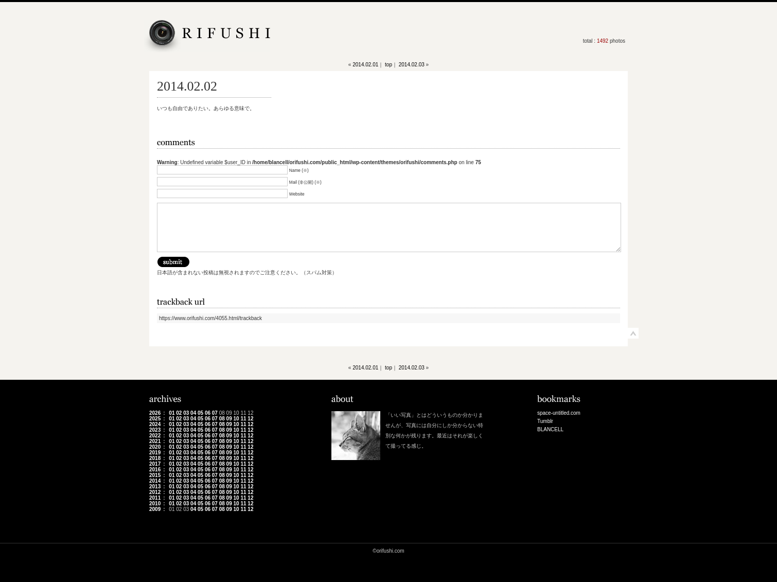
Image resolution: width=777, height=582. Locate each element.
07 (215, 413)
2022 (155, 435)
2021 (155, 441)
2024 (155, 424)
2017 (155, 464)
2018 (155, 458)
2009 (155, 509)
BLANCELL (550, 429)
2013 (155, 486)
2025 (155, 418)
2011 (155, 498)
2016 (155, 469)
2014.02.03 (412, 64)
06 (207, 413)
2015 (155, 475)
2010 (155, 503)
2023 (155, 430)
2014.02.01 (365, 64)
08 (222, 418)
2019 (155, 452)
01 (171, 413)
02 (179, 413)
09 (229, 418)
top (388, 64)
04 (193, 413)
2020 (155, 447)
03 (186, 413)
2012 (155, 492)
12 (250, 418)
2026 (155, 413)
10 (236, 418)
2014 (155, 481)
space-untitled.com (558, 413)
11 (243, 418)
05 (200, 413)
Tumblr (545, 421)
